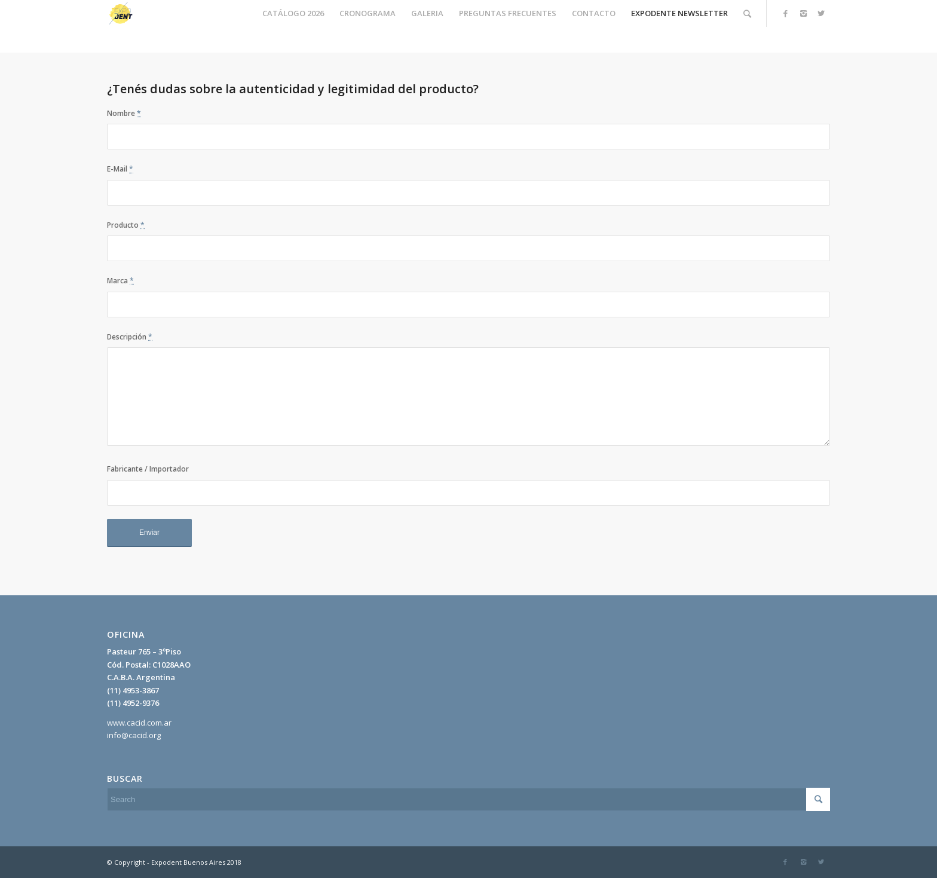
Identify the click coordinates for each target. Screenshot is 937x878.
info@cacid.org (134, 735)
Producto (126, 225)
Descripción (129, 337)
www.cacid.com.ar (139, 722)
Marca (120, 281)
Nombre (124, 113)
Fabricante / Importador (148, 469)
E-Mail (120, 169)
